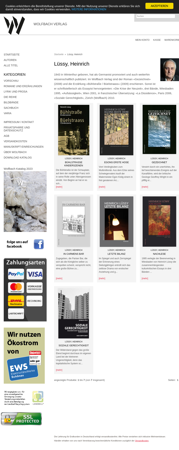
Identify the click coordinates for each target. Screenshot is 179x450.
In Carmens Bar (73, 253)
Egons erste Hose (116, 162)
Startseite (12, 54)
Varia (7, 113)
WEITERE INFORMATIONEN (89, 9)
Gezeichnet (159, 162)
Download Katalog (18, 157)
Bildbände (11, 102)
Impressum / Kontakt (19, 122)
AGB (6, 135)
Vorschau (11, 80)
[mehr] (59, 187)
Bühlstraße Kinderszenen (73, 164)
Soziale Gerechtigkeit (74, 345)
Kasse (157, 40)
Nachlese (159, 253)
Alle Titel (11, 65)
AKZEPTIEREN (159, 6)
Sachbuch (11, 107)
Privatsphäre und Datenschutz (17, 129)
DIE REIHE (10, 96)
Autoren (10, 59)
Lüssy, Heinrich (74, 54)
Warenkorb (171, 40)
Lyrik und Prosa (15, 91)
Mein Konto (142, 40)
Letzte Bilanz (116, 253)
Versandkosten (15, 141)
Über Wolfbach (15, 152)
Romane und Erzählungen (23, 86)
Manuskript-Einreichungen (23, 146)
